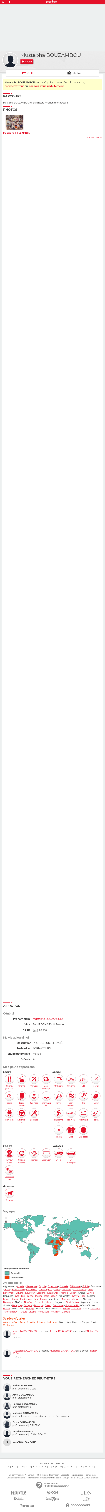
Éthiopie (41, 1322)
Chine (57, 1289)
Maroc (43, 1299)
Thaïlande (95, 1308)
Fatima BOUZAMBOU (24, 1385)
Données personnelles (16, 1478)
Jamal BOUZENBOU (23, 1431)
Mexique (65, 1299)
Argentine (53, 1286)
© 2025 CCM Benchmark (87, 1478)
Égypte (19, 1292)
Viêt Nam (55, 1311)
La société (65, 1475)
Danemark (8, 1292)
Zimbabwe (8, 1325)
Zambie (66, 1311)
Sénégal (30, 1308)
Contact (31, 1475)
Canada (43, 1289)
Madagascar (26, 1299)
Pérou (48, 1305)
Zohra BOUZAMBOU (23, 1422)
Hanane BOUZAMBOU (24, 1404)
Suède (66, 1308)
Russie (6, 1308)
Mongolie (76, 1299)
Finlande (63, 1292)
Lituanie (14, 1299)
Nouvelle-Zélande (44, 1302)
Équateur (30, 1292)
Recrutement (90, 1475)
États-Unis (52, 1292)
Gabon (73, 1292)
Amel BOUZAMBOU (23, 1395)
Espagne (40, 1292)
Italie (46, 1296)
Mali (36, 1299)
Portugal (38, 1305)
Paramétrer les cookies (36, 1478)
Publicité (44, 1475)
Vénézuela (43, 1311)
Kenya (75, 1296)
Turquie (23, 1311)
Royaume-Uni (72, 1305)
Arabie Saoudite (28, 1322)
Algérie (20, 1286)
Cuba (90, 1289)
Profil (30, 73)
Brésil (7, 1289)
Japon (54, 1296)
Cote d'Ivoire (79, 1289)
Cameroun (31, 1289)
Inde (17, 1296)
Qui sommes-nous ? (17, 1475)
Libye (6, 1299)
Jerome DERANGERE (61, 1331)
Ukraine (32, 1311)
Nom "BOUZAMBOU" (24, 1442)
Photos (76, 73)
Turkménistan (10, 1311)
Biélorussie (75, 1286)
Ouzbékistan (72, 1302)
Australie (64, 1286)
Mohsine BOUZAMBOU (25, 1413)
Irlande (30, 1296)
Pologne (28, 1305)
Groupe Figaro (69, 1478)
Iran (23, 1296)
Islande (38, 1296)
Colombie (66, 1289)
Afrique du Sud (10, 1322)
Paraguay (17, 1305)
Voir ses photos (94, 137)
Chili (50, 1289)
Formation (54, 1475)
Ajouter (28, 61)
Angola (42, 1286)
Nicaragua (8, 1302)
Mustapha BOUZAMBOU (16, 133)
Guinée (90, 1292)
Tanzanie (76, 1308)
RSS (37, 1475)
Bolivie (85, 1286)
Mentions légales (54, 1478)
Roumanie (58, 1305)
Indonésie (52, 1322)
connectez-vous (14, 86)
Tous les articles (77, 1475)
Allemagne (31, 1286)
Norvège (28, 1302)
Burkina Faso (18, 1289)
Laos (82, 1296)
